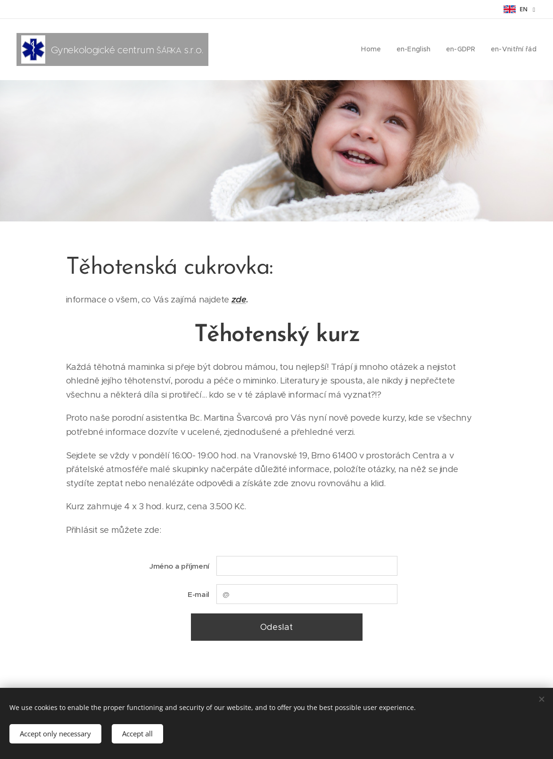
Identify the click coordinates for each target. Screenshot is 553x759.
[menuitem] (378, 49)
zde (238, 299)
